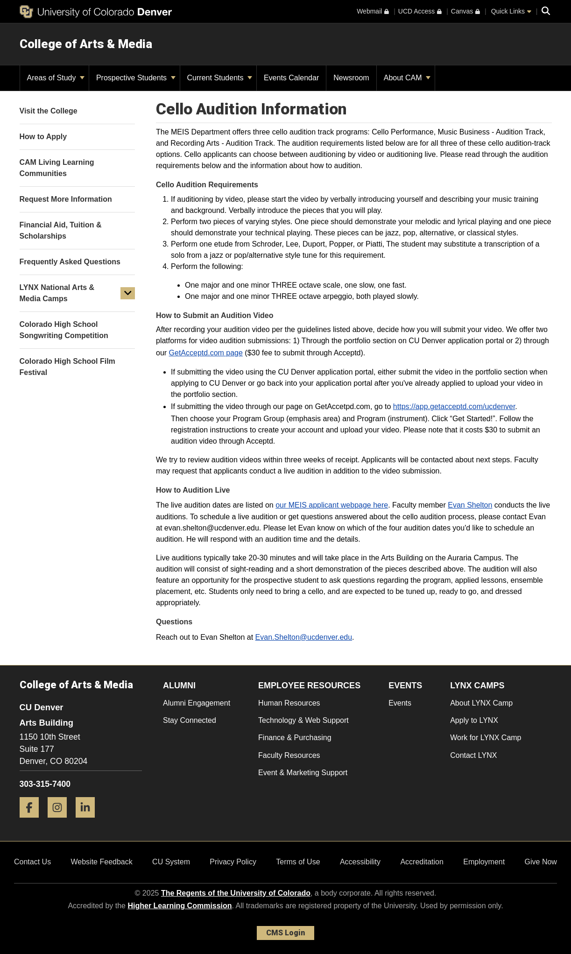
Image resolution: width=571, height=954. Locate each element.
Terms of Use (298, 862)
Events (399, 703)
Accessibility (360, 862)
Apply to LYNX (474, 720)
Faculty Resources (289, 755)
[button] (127, 293)
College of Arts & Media (86, 44)
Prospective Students (136, 78)
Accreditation (422, 862)
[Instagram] (61, 821)
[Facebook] (33, 821)
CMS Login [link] (285, 932)
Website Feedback (102, 862)
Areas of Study (56, 78)
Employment (484, 862)
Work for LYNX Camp (485, 738)
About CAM (407, 78)
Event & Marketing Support (302, 773)
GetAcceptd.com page (206, 353)
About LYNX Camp (481, 703)
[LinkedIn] (89, 821)
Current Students (219, 78)
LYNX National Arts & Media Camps (57, 293)
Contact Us (32, 862)
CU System (171, 862)
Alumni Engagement (196, 703)
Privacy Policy (233, 862)
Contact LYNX (473, 755)
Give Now (541, 862)
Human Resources (289, 703)
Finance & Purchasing (294, 738)
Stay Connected (189, 720)
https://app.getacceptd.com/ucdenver (454, 406)
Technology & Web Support (303, 720)
